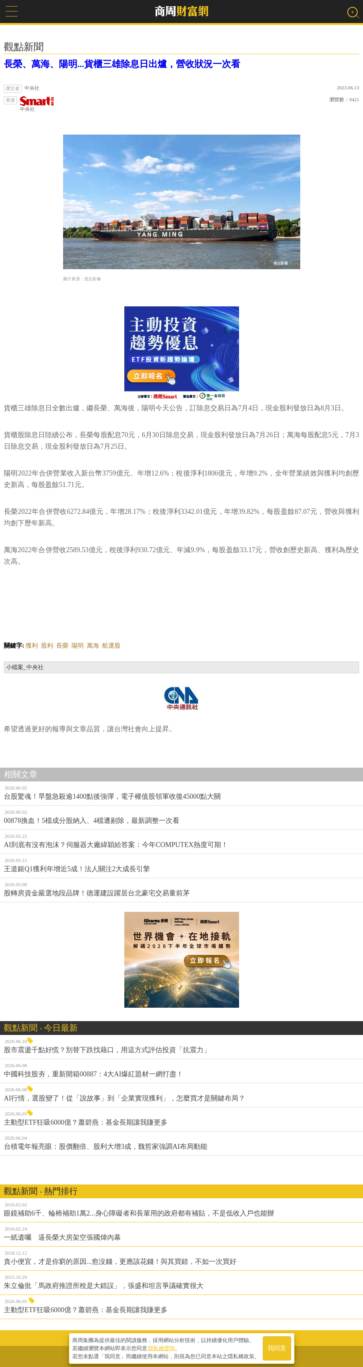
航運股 (111, 645)
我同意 (277, 1348)
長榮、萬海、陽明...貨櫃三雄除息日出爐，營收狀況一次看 (122, 64)
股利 (47, 645)
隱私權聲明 (161, 1348)
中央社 (37, 104)
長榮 (62, 645)
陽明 (78, 645)
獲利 (32, 645)
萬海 (93, 645)
